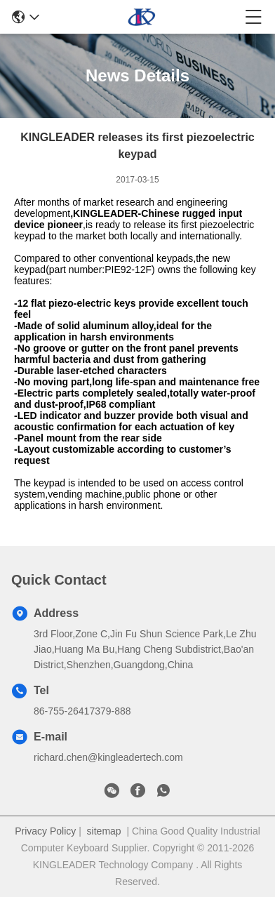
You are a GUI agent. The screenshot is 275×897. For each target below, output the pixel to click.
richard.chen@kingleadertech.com (108, 757)
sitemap (104, 831)
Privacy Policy (45, 831)
